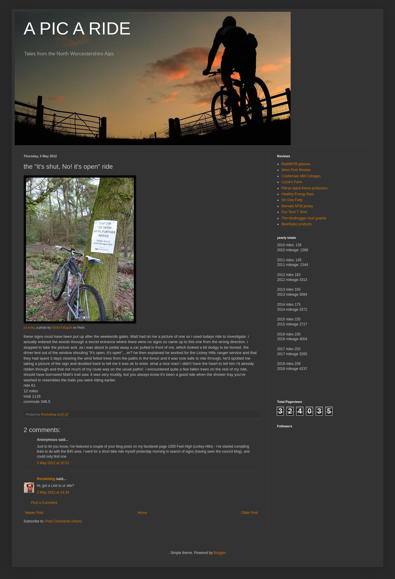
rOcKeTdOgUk (62, 327)
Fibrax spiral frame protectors (304, 188)
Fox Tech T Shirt (294, 212)
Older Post (249, 513)
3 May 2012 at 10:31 (53, 463)
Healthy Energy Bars (298, 194)
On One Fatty (292, 200)
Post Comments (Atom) (63, 521)
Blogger (220, 553)
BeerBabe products (297, 224)
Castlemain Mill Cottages (301, 176)
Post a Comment (44, 503)
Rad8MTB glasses (296, 164)
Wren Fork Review (296, 170)
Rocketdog (46, 479)
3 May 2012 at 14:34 (53, 492)
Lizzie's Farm (292, 182)
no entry (29, 327)
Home (142, 513)
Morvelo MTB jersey (297, 206)
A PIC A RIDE (77, 28)
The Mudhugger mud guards (304, 218)
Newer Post (34, 513)
